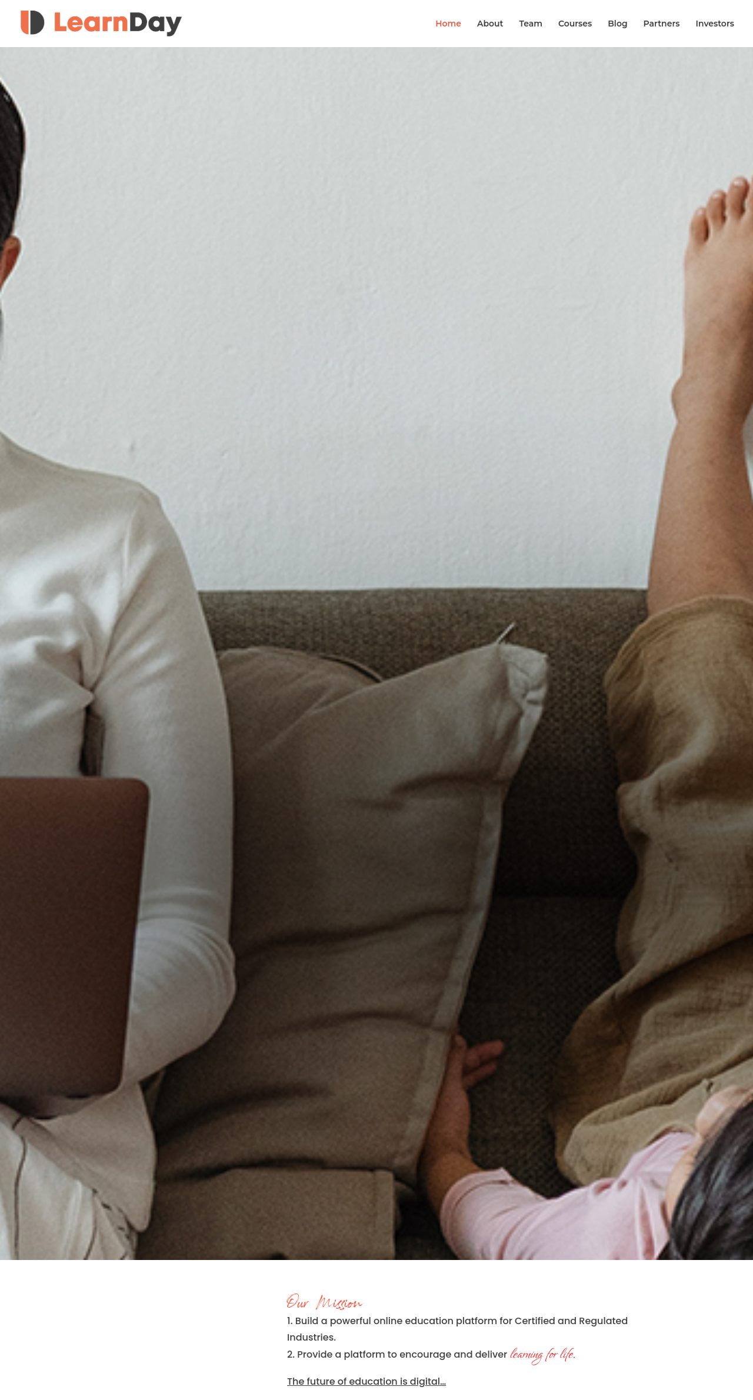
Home (448, 24)
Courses (575, 24)
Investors (714, 24)
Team (530, 24)
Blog (617, 24)
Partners (662, 24)
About (490, 24)
